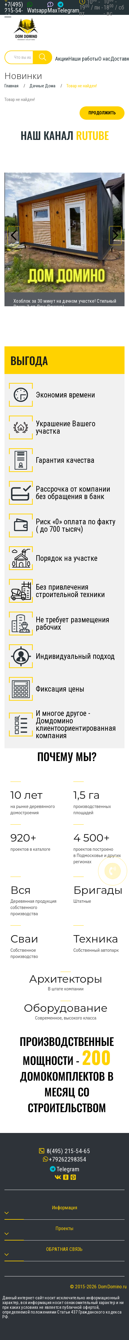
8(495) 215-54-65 (64, 1151)
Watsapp (37, 10)
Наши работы (83, 59)
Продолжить (102, 113)
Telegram (68, 10)
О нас (104, 59)
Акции (62, 59)
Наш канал (65, 135)
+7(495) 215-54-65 (13, 10)
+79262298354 (67, 1159)
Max (52, 10)
